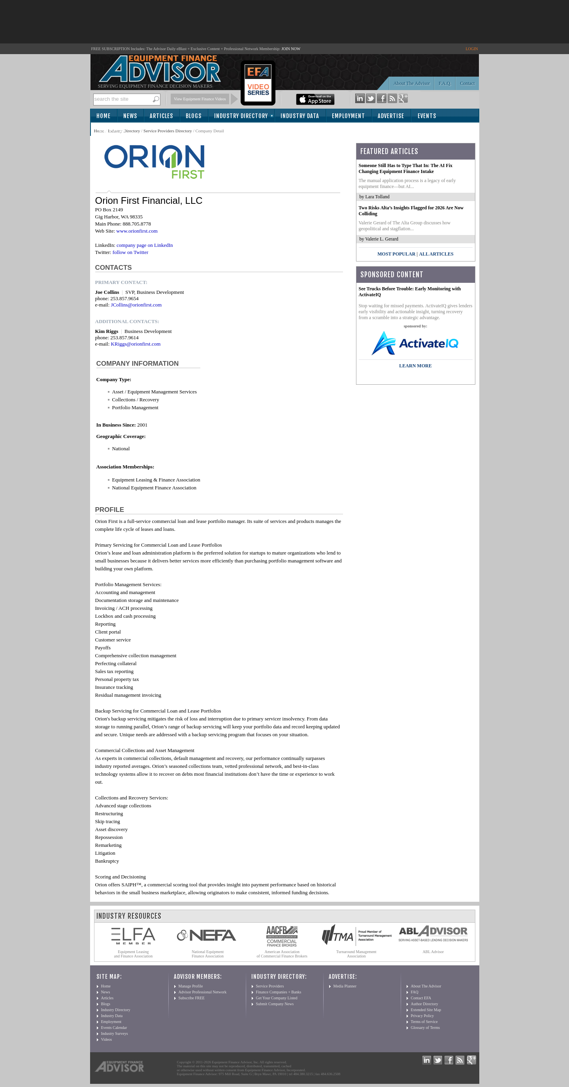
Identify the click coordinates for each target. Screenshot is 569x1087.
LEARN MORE (415, 366)
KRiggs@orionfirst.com (136, 344)
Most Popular (396, 254)
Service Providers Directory (167, 130)
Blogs (194, 116)
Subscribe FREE (192, 998)
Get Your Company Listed (277, 998)
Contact (467, 83)
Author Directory (424, 1004)
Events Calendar (114, 1027)
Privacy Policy (422, 1016)
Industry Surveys (114, 1033)
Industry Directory (241, 116)
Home (103, 116)
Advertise (391, 116)
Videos (106, 1039)
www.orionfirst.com (137, 231)
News (130, 116)
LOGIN (471, 49)
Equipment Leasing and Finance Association (133, 954)
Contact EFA (421, 998)
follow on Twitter (131, 252)
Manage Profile (191, 986)
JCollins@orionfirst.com (136, 305)
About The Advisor (412, 83)
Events (427, 116)
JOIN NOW (290, 49)
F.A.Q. (445, 83)
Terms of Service (424, 1021)
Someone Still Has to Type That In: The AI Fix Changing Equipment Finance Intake (406, 168)
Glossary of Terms (425, 1027)
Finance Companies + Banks (278, 992)
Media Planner (345, 986)
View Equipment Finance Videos (200, 99)
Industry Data (300, 116)
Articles (161, 116)
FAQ (414, 992)
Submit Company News (275, 1004)
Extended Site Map (426, 1010)
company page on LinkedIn (145, 245)
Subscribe (112, 129)
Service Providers (270, 986)
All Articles (436, 254)
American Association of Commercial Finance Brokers (281, 954)
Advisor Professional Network (203, 992)
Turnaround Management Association (356, 954)
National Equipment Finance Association (208, 954)
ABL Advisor (433, 952)
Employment (348, 116)
